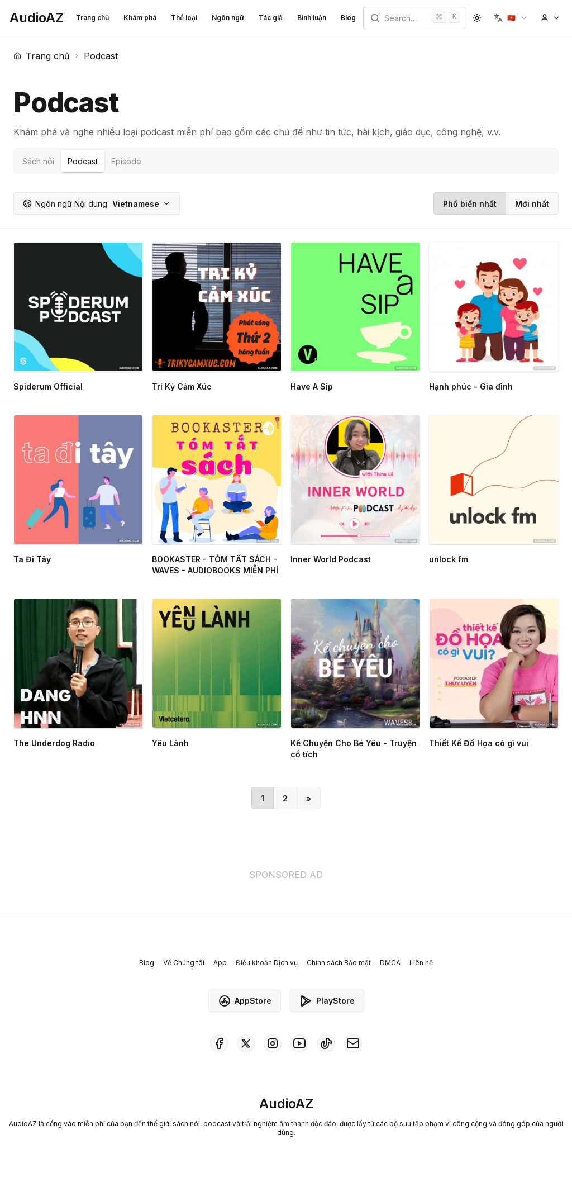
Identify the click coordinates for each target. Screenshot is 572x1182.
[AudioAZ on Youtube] (299, 1043)
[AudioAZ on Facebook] (219, 1043)
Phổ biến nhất (470, 203)
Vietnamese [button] (96, 204)
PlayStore (327, 1001)
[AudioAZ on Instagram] (273, 1043)
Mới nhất (532, 203)
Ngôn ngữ (228, 17)
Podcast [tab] (83, 161)
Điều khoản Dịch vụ (267, 962)
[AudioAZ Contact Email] (353, 1043)
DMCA (390, 962)
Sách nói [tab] (38, 161)
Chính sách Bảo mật (339, 962)
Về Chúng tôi (183, 962)
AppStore (244, 1001)
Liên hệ (421, 962)
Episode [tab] (126, 161)
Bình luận (311, 17)
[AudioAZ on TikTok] (326, 1043)
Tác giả (271, 17)
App (220, 962)
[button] (511, 18)
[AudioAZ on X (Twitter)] (246, 1043)
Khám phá (139, 17)
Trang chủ (92, 17)
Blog (348, 17)
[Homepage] (36, 18)
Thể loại (184, 17)
